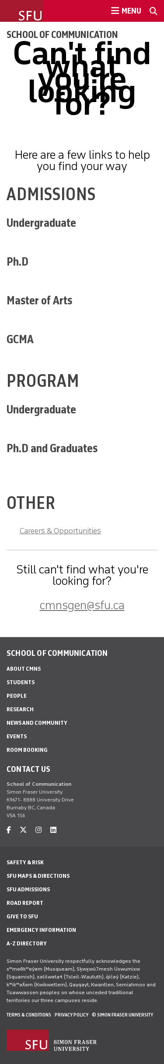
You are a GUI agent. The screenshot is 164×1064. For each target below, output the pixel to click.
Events (17, 736)
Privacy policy (71, 1015)
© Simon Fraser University (122, 1015)
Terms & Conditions (29, 1015)
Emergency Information (41, 930)
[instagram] (38, 830)
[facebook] (9, 830)
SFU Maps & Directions (38, 876)
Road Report (25, 903)
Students (21, 682)
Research (20, 709)
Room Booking (27, 750)
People (17, 695)
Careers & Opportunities (60, 530)
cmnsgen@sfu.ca (82, 605)
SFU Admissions (28, 889)
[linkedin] (53, 830)
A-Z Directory (27, 943)
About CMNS (24, 668)
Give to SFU (22, 916)
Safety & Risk (25, 862)
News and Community (37, 722)
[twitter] (23, 830)
